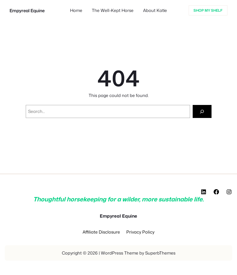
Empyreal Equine (27, 10)
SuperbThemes (160, 253)
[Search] (202, 111)
